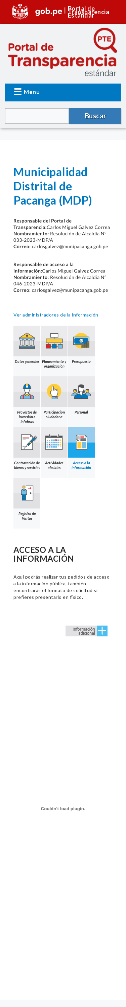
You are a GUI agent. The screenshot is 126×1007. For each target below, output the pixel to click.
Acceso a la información (81, 448)
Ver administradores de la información (55, 315)
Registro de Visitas (26, 499)
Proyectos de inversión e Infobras (26, 400)
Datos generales (26, 345)
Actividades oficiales (54, 448)
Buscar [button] (96, 116)
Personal (81, 395)
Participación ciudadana (54, 397)
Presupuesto (81, 345)
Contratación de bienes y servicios (26, 448)
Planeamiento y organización (54, 347)
